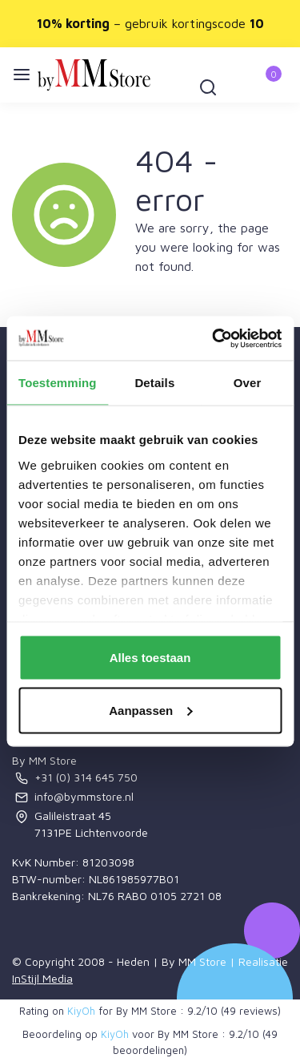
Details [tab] (154, 383)
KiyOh (81, 1010)
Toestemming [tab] (57, 383)
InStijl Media (42, 978)
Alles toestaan (150, 657)
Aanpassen (150, 710)
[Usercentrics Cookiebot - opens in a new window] (214, 338)
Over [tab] (248, 383)
